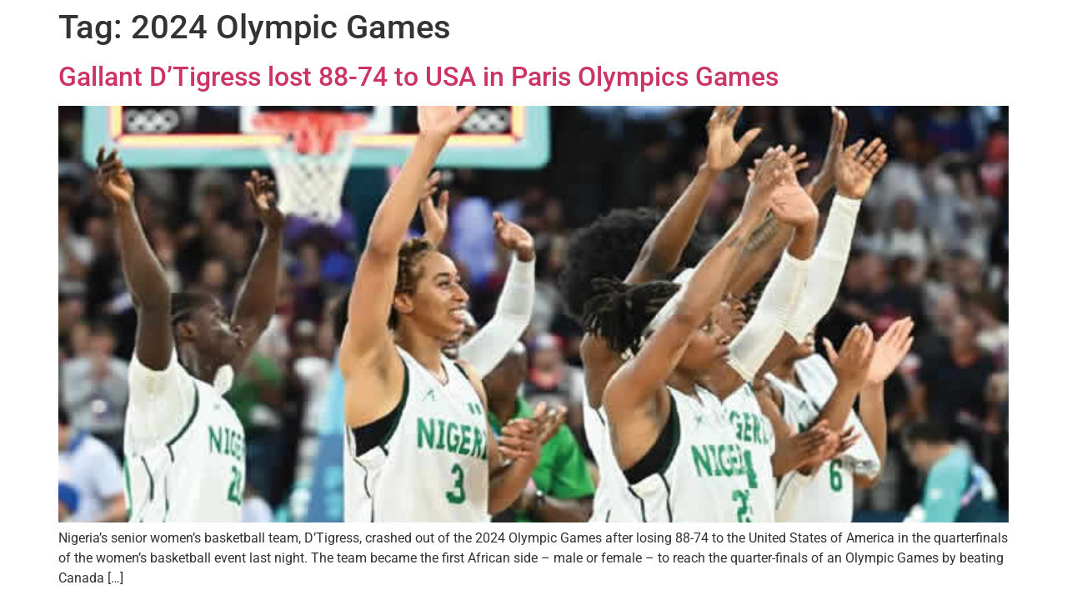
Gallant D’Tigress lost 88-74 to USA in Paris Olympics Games (418, 76)
